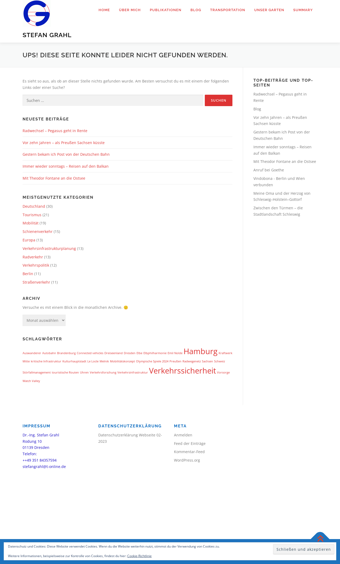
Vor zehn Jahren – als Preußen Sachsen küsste (64, 142)
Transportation (227, 10)
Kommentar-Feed (189, 451)
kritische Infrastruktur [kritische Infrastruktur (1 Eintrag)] (46, 361)
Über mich (130, 10)
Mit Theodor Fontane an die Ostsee (54, 178)
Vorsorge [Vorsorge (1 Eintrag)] (223, 372)
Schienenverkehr (38, 231)
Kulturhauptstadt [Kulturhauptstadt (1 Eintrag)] (74, 361)
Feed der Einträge (190, 443)
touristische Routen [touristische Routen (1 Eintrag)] (65, 372)
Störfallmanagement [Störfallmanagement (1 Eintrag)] (37, 372)
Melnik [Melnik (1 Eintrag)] (104, 361)
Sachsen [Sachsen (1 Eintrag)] (207, 361)
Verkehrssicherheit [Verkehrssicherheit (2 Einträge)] (182, 370)
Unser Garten (269, 10)
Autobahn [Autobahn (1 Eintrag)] (49, 353)
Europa (29, 239)
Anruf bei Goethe (268, 169)
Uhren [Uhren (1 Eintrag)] (84, 372)
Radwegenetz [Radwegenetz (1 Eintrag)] (191, 361)
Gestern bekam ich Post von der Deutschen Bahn (66, 154)
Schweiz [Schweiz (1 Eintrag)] (219, 361)
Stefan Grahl (47, 34)
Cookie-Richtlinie (139, 556)
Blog (195, 10)
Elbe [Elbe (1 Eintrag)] (139, 353)
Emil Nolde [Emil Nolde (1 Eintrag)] (175, 353)
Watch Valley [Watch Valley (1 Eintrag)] (31, 381)
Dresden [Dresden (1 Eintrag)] (129, 353)
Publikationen (165, 10)
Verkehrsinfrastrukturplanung (49, 248)
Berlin (28, 273)
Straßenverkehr (36, 282)
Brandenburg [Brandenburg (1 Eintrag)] (66, 353)
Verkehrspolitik (36, 265)
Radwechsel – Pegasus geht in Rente (55, 130)
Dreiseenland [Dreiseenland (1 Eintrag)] (113, 353)
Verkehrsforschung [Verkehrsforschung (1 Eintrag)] (103, 372)
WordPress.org (187, 460)
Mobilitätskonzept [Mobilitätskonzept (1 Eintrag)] (122, 361)
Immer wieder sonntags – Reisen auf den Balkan (66, 166)
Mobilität (31, 222)
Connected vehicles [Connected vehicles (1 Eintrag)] (90, 353)
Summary (303, 10)
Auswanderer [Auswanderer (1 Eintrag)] (32, 353)
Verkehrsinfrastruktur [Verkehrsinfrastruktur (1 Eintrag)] (132, 372)
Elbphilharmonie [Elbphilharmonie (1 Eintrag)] (155, 353)
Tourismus (32, 214)
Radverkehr (33, 256)
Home (104, 10)
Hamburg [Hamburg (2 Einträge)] (201, 351)
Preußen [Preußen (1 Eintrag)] (175, 361)
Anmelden (183, 434)
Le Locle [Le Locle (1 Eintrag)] (93, 361)
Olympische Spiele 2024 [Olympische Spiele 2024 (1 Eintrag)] (152, 361)
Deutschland (34, 206)
